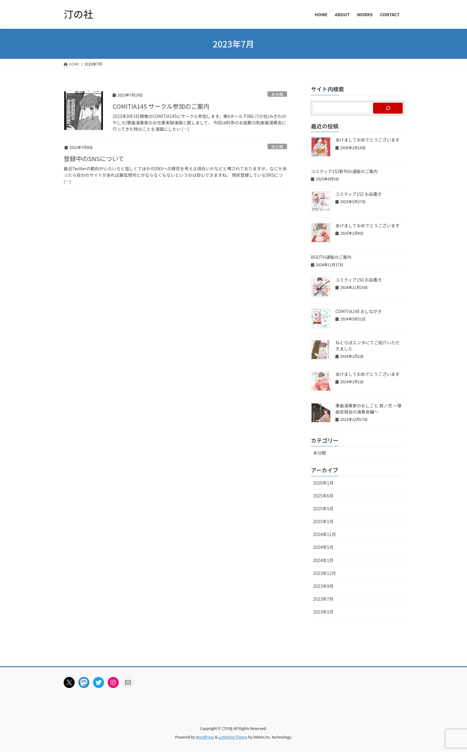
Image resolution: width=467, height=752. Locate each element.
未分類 (277, 94)
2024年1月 (323, 560)
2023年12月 (324, 573)
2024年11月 (324, 534)
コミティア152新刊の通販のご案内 (344, 171)
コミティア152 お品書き (358, 194)
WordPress (205, 736)
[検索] (388, 108)
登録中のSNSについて (94, 158)
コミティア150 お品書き (358, 280)
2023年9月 (323, 586)
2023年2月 (323, 612)
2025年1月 (323, 521)
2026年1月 (323, 483)
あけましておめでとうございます (367, 140)
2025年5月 (323, 508)
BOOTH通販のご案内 (331, 257)
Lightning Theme (232, 736)
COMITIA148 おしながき (358, 311)
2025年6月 (323, 496)
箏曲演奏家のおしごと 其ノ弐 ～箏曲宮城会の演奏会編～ (368, 408)
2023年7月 (323, 599)
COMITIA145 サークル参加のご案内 (161, 106)
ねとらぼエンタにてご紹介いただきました (367, 345)
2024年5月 (323, 547)
